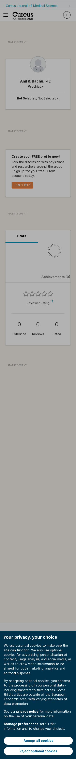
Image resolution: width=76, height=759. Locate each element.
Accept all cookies (38, 741)
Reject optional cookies (38, 751)
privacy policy (27, 711)
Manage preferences (21, 724)
